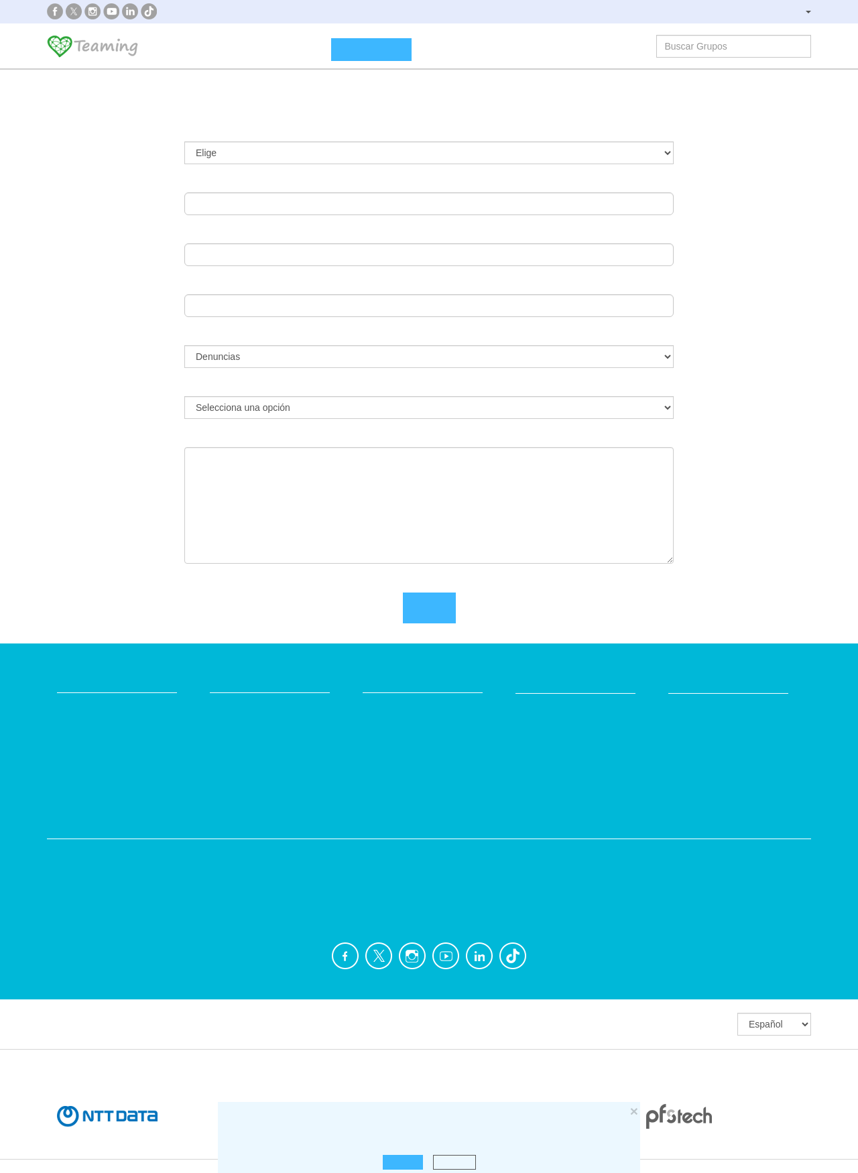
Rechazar (454, 1162)
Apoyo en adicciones (102, 853)
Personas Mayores (686, 879)
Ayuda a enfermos (97, 879)
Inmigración (474, 904)
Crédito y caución (705, 733)
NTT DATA (692, 708)
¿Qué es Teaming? (214, 48)
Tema (200, 334)
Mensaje (207, 436)
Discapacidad (282, 879)
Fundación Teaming (100, 707)
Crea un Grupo (371, 49)
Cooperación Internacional (114, 904)
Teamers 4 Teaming (559, 749)
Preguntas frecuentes (409, 707)
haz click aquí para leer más (561, 1128)
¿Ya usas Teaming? (235, 130)
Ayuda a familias (484, 853)
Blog (67, 758)
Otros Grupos (675, 904)
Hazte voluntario (551, 774)
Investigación (674, 853)
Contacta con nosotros (413, 758)
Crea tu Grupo (240, 707)
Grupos (299, 48)
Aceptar (402, 1162)
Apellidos (209, 283)
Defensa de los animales (307, 853)
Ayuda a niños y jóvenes (501, 879)
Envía (429, 608)
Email (199, 181)
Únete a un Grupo (248, 733)
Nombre (206, 232)
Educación (275, 904)
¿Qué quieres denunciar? (250, 385)
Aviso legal (386, 733)
